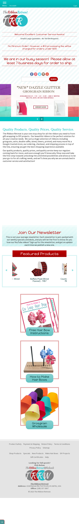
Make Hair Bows (51, 453)
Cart (75, 6)
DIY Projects (65, 453)
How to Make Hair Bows (39, 378)
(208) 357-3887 (42, 488)
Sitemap (46, 448)
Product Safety (15, 444)
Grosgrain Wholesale (39, 424)
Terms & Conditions (62, 444)
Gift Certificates (36, 457)
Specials (26, 453)
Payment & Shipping (31, 444)
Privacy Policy (35, 448)
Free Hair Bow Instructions (39, 331)
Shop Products (15, 453)
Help (47, 457)
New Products (38, 453)
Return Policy (46, 444)
